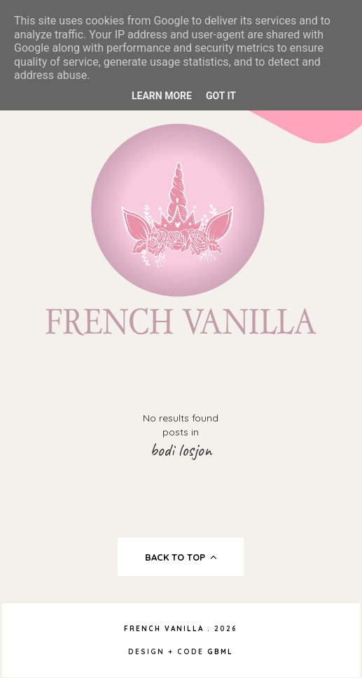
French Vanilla (164, 628)
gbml (220, 651)
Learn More (162, 95)
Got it (221, 95)
